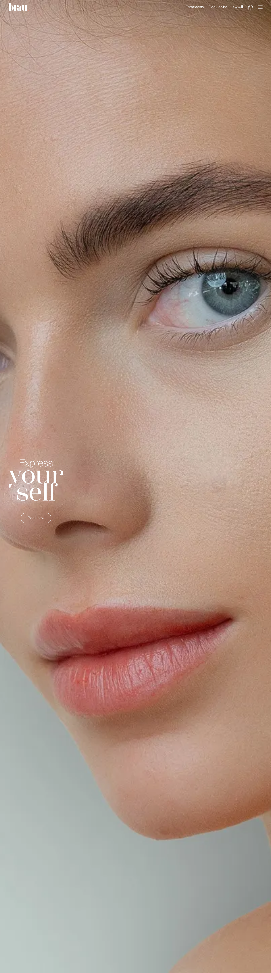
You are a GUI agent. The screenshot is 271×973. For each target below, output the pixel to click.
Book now (36, 518)
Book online (218, 7)
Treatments (195, 7)
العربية (238, 7)
